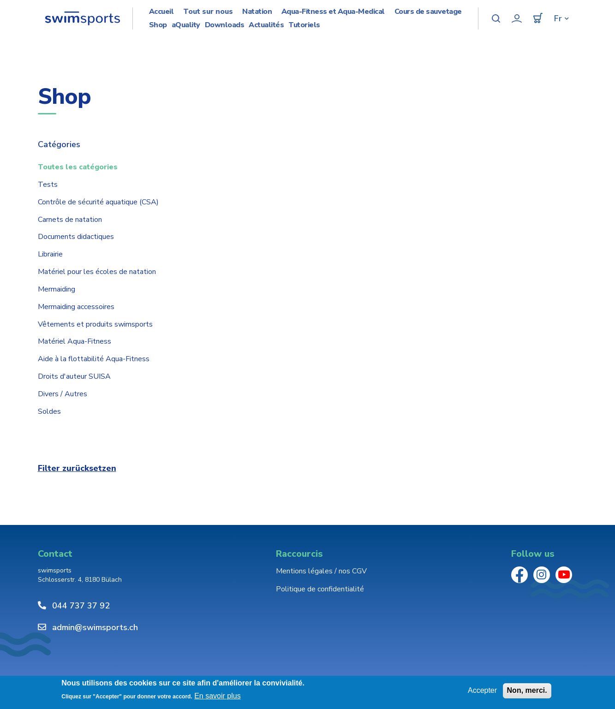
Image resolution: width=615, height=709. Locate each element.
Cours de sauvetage (428, 11)
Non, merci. (527, 690)
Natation (257, 11)
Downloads (225, 25)
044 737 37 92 (81, 605)
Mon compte (516, 18)
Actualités (266, 25)
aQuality (186, 25)
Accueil (161, 11)
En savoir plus (217, 696)
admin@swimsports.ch (95, 627)
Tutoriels (304, 25)
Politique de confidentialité (320, 589)
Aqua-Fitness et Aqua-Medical (333, 11)
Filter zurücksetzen (77, 468)
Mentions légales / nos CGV (321, 571)
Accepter (482, 690)
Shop (158, 25)
